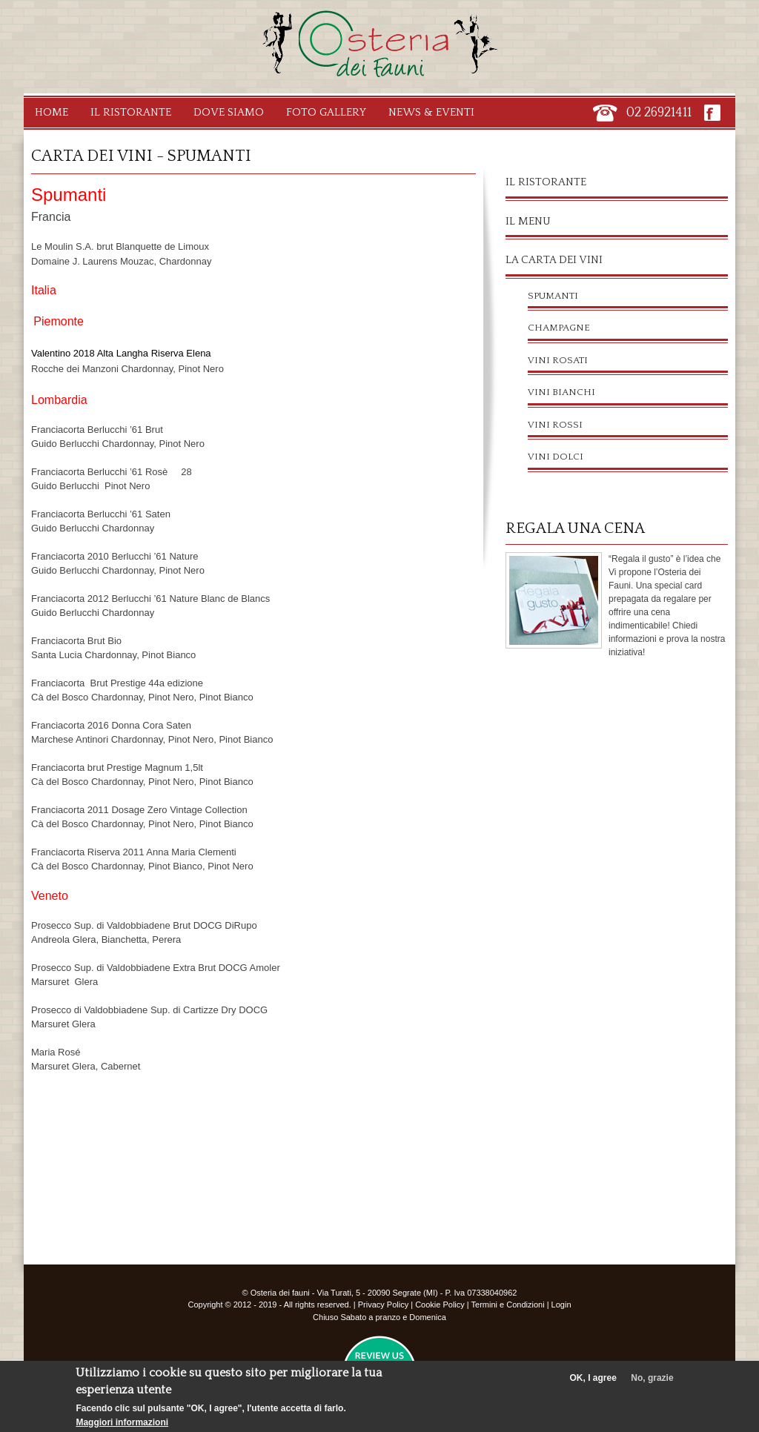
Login (561, 1304)
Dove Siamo (228, 112)
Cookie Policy (440, 1304)
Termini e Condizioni (508, 1304)
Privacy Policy (383, 1304)
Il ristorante (546, 182)
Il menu (528, 221)
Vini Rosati (558, 360)
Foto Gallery (326, 112)
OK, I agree (593, 1384)
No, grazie (652, 1384)
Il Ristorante (130, 112)
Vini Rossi (555, 425)
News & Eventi (431, 112)
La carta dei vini (554, 259)
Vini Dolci (555, 456)
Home (51, 112)
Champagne (559, 327)
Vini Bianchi (561, 392)
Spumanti (553, 296)
